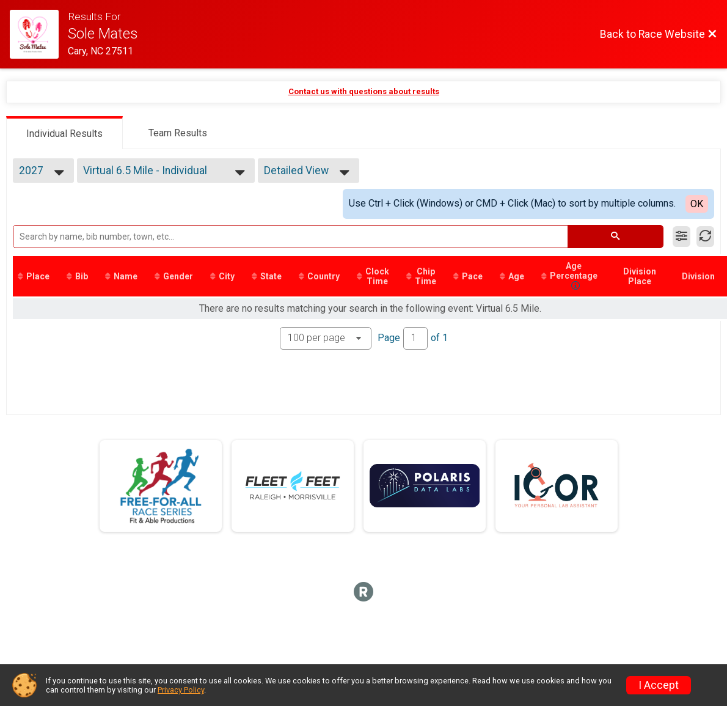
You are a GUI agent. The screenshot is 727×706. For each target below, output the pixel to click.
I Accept (658, 685)
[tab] (64, 132)
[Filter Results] (681, 236)
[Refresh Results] (705, 236)
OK (696, 204)
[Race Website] (39, 34)
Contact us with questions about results (363, 91)
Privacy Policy (181, 689)
